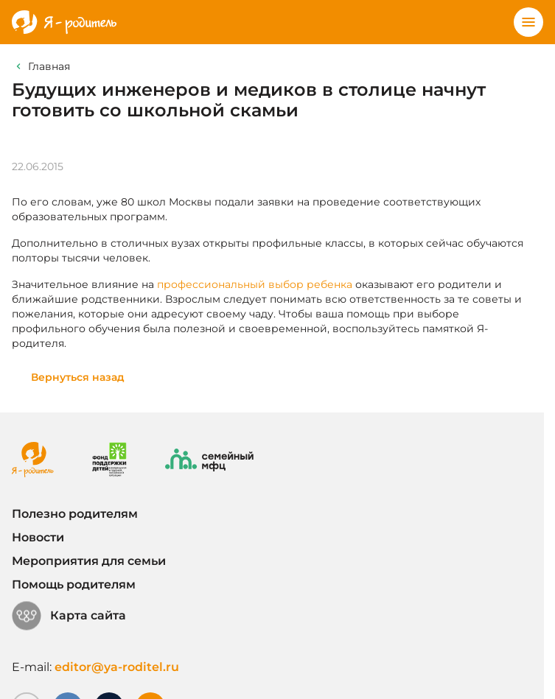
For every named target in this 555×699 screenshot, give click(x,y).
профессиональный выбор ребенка (254, 284)
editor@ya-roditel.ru (117, 667)
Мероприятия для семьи (89, 561)
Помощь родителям (74, 584)
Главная (49, 66)
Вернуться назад (78, 377)
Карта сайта (69, 615)
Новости (38, 537)
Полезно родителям (75, 514)
